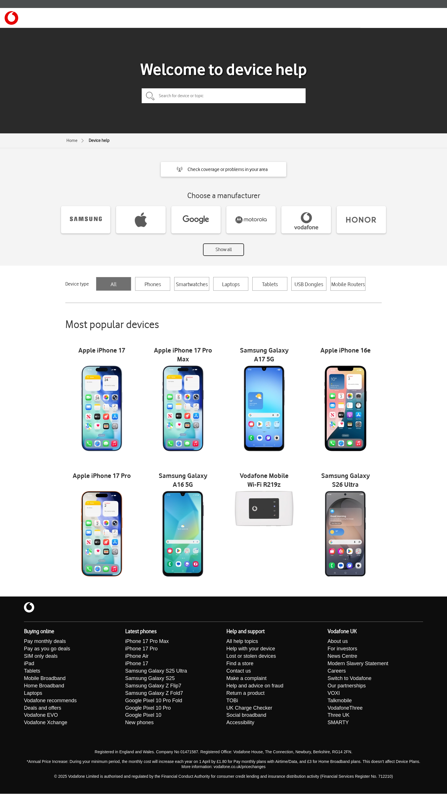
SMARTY (338, 723)
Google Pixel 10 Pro (148, 708)
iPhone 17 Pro (141, 649)
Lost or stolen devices (251, 656)
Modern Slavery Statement (358, 664)
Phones (153, 284)
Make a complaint (246, 678)
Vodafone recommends (50, 701)
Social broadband (246, 715)
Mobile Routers (348, 284)
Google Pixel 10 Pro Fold (153, 701)
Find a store (239, 664)
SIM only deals (41, 656)
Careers (337, 671)
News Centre (342, 656)
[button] (223, 169)
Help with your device (250, 649)
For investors (342, 649)
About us (338, 641)
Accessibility (240, 723)
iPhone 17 (136, 664)
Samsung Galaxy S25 (150, 678)
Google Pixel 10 (143, 715)
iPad (29, 664)
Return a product (245, 693)
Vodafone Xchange (45, 723)
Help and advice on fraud (254, 686)
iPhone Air (137, 656)
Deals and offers (42, 708)
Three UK (339, 715)
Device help (99, 140)
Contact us (238, 671)
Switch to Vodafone (349, 678)
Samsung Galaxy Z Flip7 (153, 686)
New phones (139, 723)
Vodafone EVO (41, 715)
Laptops (231, 284)
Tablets (270, 284)
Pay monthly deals (45, 641)
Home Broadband (44, 686)
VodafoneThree (345, 708)
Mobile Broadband (45, 678)
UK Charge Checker (249, 708)
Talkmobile (340, 701)
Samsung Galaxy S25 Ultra (156, 671)
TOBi (232, 701)
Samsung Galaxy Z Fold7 (154, 693)
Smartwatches (192, 284)
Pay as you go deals (47, 649)
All (114, 284)
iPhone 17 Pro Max (147, 641)
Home (72, 140)
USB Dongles (308, 284)
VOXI (334, 693)
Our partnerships (347, 686)
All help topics (242, 641)
